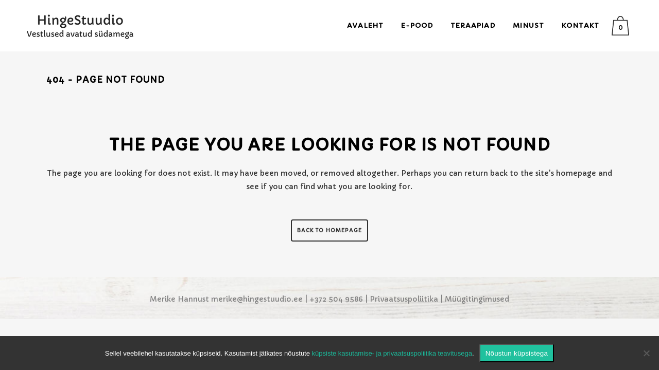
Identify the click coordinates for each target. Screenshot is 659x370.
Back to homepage (329, 230)
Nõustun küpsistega (516, 353)
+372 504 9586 (336, 299)
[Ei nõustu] (646, 353)
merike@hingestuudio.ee (257, 299)
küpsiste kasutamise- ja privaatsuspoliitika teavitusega (392, 353)
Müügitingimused (477, 299)
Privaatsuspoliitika (404, 299)
